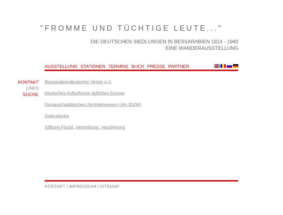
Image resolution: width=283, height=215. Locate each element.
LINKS (32, 87)
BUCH (137, 66)
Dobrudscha (57, 115)
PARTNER (178, 66)
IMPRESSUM (83, 186)
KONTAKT (28, 82)
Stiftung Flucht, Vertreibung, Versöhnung (85, 127)
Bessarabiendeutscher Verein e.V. (78, 81)
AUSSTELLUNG (61, 66)
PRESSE (156, 66)
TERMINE (118, 66)
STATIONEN (92, 66)
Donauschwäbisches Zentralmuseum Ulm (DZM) (93, 104)
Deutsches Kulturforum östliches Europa (85, 93)
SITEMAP (109, 186)
